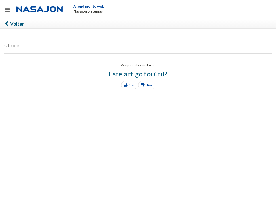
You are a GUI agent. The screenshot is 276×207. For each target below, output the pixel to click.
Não (146, 85)
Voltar (14, 24)
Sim (129, 85)
